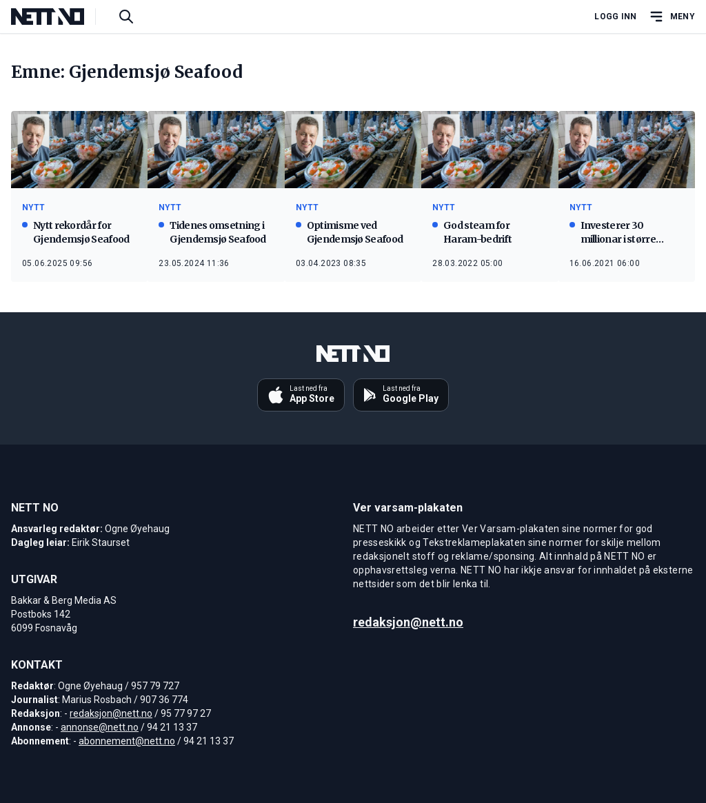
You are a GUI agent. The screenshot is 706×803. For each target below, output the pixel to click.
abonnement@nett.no (127, 740)
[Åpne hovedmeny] (671, 16)
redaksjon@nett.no (111, 713)
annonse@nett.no (100, 727)
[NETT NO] (59, 16)
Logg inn (615, 16)
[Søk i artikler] (126, 16)
